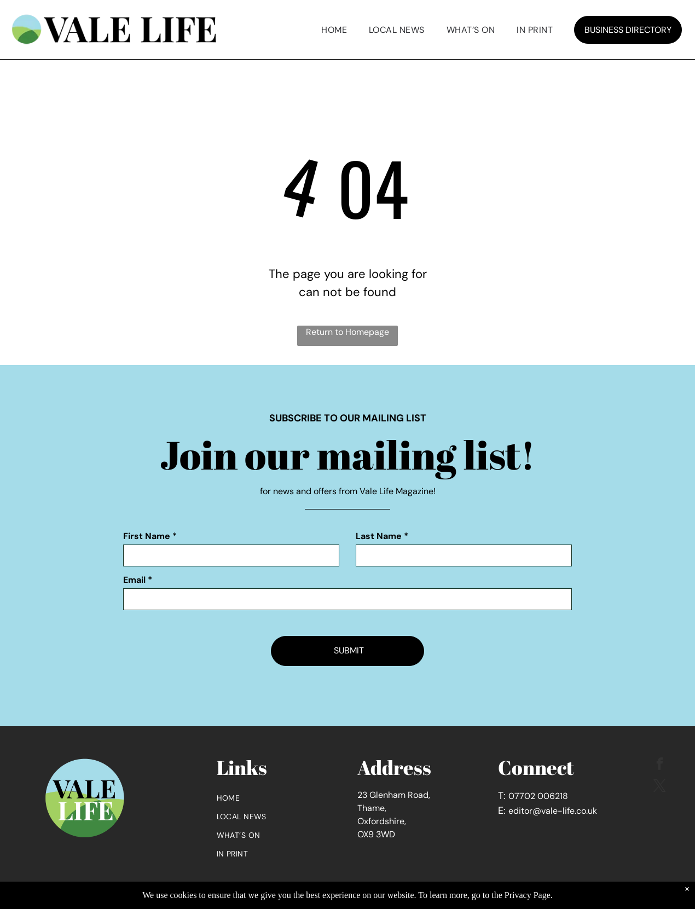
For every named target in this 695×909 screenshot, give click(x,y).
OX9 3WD (376, 834)
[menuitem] (334, 30)
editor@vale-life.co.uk (552, 811)
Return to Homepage (347, 332)
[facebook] (659, 765)
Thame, (371, 808)
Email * (137, 580)
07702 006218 (538, 796)
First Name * (150, 536)
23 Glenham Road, (393, 795)
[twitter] (659, 787)
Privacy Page (528, 895)
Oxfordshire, (381, 821)
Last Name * (382, 536)
